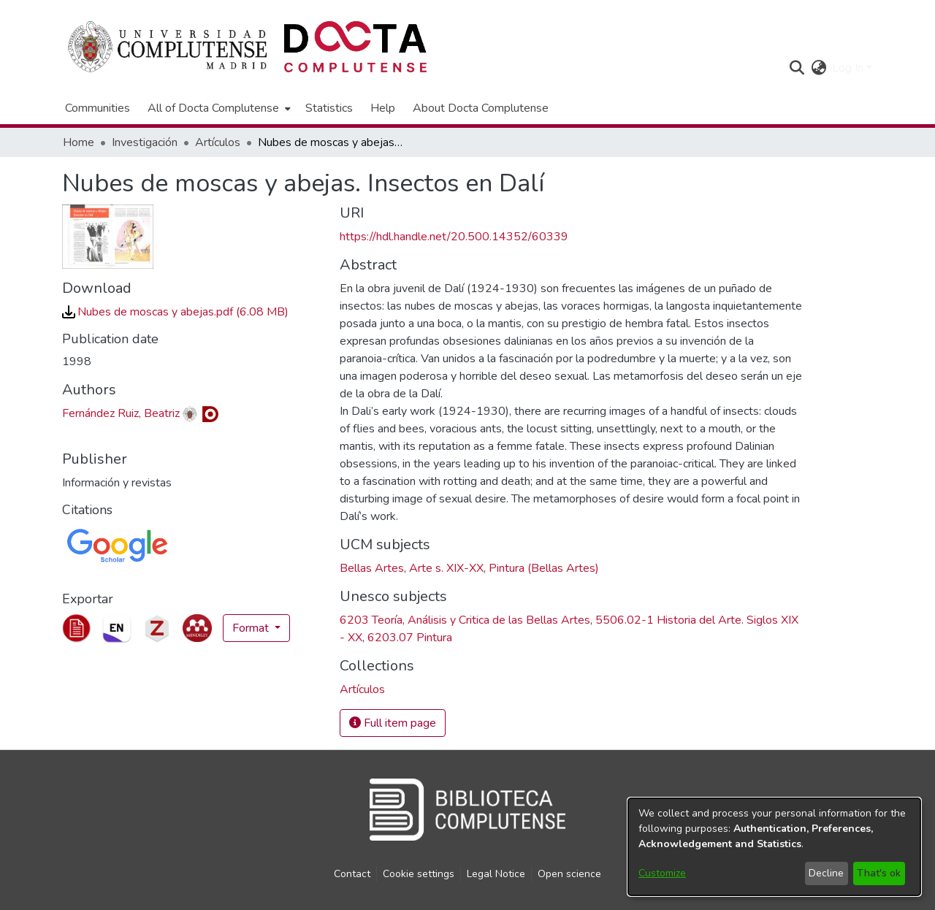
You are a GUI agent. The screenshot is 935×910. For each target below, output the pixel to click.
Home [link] (78, 142)
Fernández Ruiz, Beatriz (121, 413)
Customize (662, 873)
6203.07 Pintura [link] (409, 638)
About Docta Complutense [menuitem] (481, 108)
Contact (352, 874)
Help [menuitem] (382, 108)
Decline (826, 873)
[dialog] (774, 846)
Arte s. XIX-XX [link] (446, 568)
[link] (175, 312)
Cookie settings (418, 874)
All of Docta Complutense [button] (213, 108)
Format (252, 628)
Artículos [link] (217, 142)
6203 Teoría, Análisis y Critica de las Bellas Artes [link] (465, 620)
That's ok (879, 873)
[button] (796, 68)
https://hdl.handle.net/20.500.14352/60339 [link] (454, 237)
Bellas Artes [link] (372, 568)
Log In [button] (849, 68)
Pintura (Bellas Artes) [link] (544, 568)
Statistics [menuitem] (329, 108)
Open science (569, 874)
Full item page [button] (392, 723)
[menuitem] (218, 108)
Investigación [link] (145, 142)
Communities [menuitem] (97, 108)
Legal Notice (496, 874)
